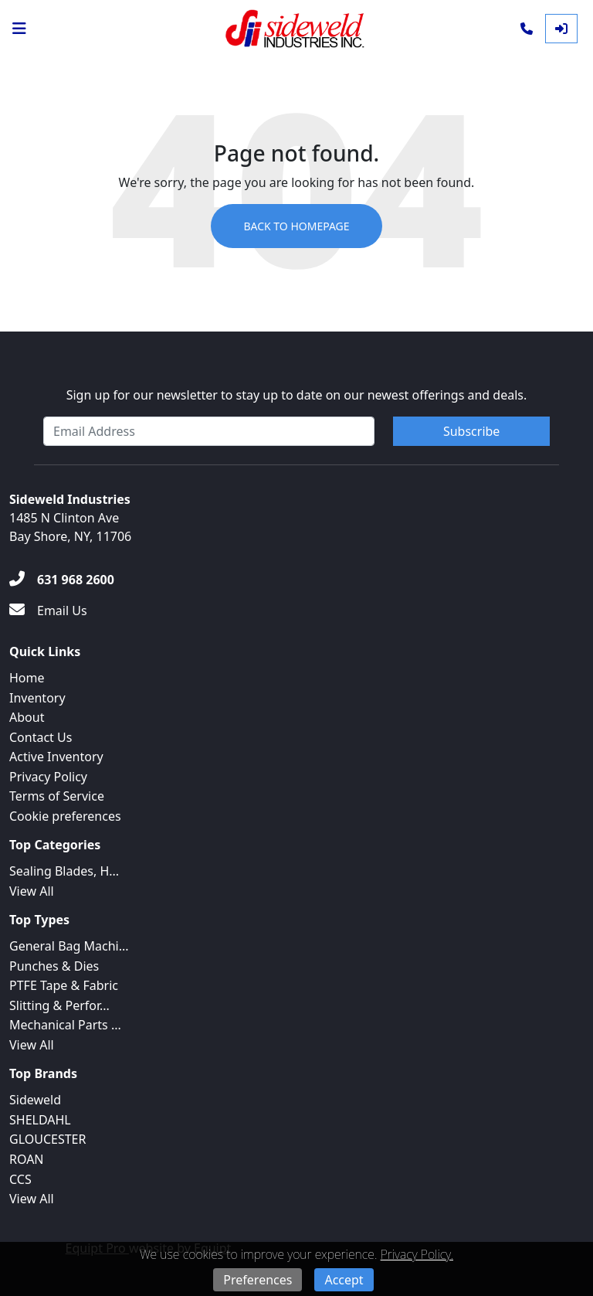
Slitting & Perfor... (59, 1005)
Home (27, 677)
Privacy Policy (48, 776)
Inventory (37, 697)
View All (31, 891)
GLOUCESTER (47, 1139)
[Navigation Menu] (19, 28)
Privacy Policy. (417, 1254)
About (26, 717)
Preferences (257, 1279)
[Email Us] (48, 610)
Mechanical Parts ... (65, 1024)
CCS (20, 1179)
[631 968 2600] (61, 579)
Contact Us (40, 737)
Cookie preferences (65, 816)
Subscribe (471, 431)
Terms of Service (56, 795)
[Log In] (561, 28)
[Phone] (526, 28)
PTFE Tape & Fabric (63, 985)
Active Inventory (56, 756)
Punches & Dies (54, 966)
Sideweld (35, 1099)
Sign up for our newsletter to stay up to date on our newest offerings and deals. (296, 394)
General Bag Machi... (69, 945)
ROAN (26, 1159)
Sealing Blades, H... (64, 870)
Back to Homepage (296, 226)
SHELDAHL (40, 1119)
